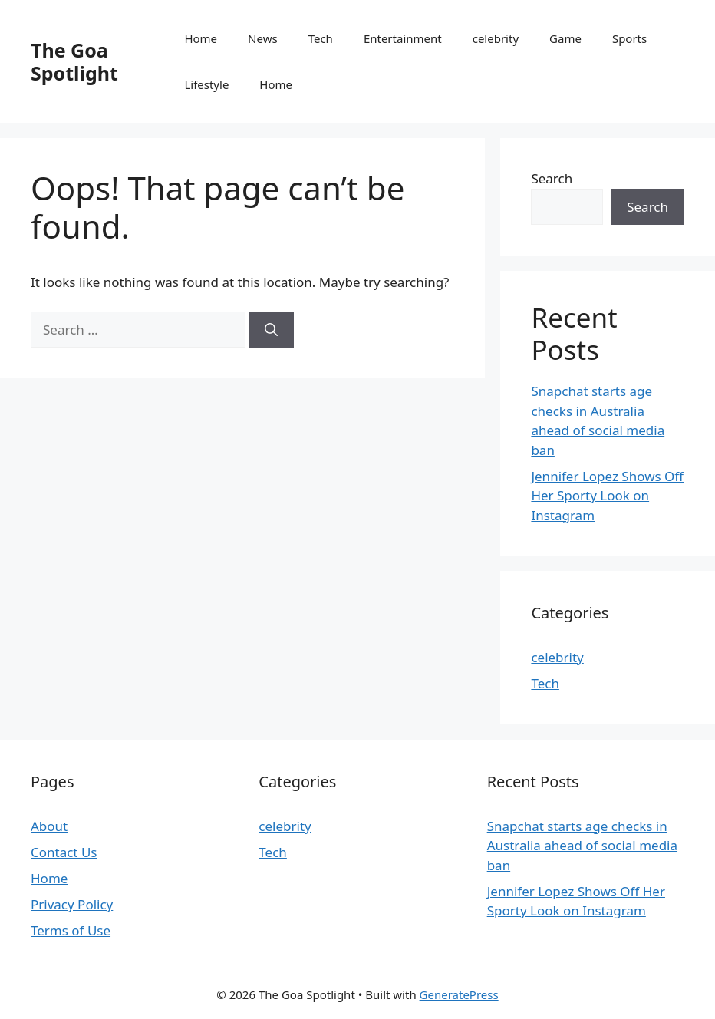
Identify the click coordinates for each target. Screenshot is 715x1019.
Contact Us (64, 852)
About (49, 826)
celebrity (496, 38)
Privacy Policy (72, 904)
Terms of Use (70, 930)
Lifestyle (206, 84)
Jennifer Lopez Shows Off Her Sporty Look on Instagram (607, 495)
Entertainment (403, 38)
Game (565, 38)
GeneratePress (459, 994)
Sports (629, 38)
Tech (320, 38)
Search (551, 178)
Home (200, 38)
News (263, 38)
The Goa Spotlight (74, 61)
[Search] (271, 330)
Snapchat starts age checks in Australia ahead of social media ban (582, 845)
